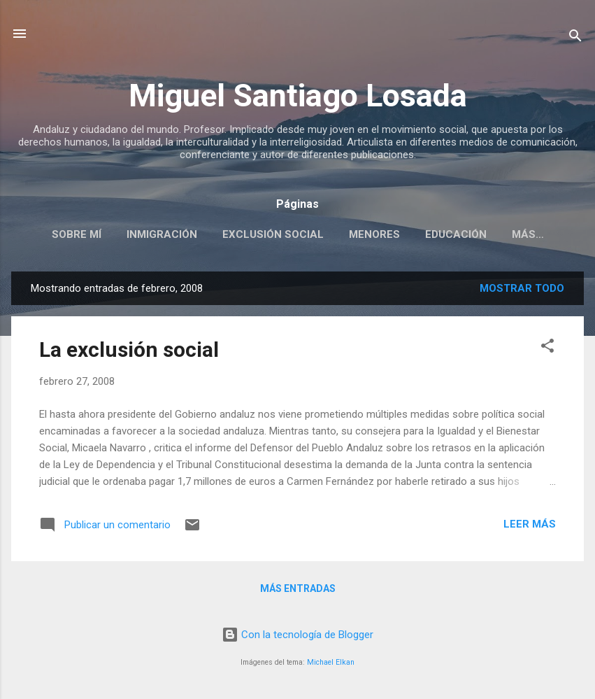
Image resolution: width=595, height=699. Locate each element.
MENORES (374, 234)
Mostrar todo (522, 288)
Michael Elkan (330, 662)
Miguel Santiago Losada (298, 95)
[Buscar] (575, 38)
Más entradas (298, 588)
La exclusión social (129, 349)
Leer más (529, 524)
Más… (528, 234)
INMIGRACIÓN (162, 234)
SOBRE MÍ (76, 234)
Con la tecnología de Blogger (297, 634)
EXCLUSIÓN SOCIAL (273, 234)
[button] (547, 348)
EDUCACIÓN (456, 234)
